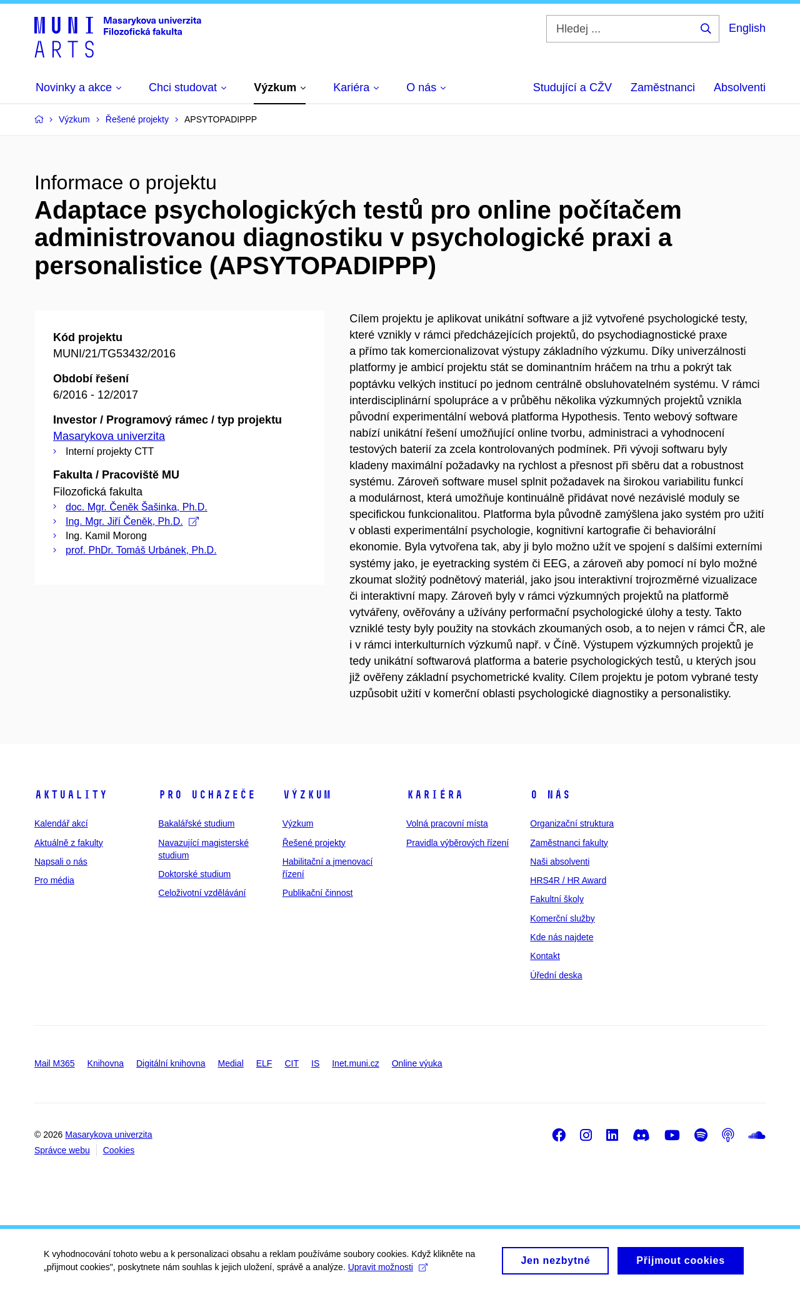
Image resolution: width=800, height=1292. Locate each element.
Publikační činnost (317, 893)
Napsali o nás (61, 862)
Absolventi (740, 87)
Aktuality (71, 795)
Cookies (119, 1150)
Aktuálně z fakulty (68, 843)
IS (315, 1063)
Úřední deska (556, 975)
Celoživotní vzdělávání (202, 893)
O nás (550, 795)
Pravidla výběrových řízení (457, 843)
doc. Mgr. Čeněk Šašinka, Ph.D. (137, 507)
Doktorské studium (194, 874)
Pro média (54, 880)
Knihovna (106, 1063)
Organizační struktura (572, 823)
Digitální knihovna (171, 1063)
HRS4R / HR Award (568, 880)
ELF (264, 1063)
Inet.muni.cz (355, 1063)
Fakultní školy (557, 899)
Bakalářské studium (196, 823)
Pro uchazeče (207, 795)
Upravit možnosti (388, 1271)
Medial (231, 1063)
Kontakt (544, 956)
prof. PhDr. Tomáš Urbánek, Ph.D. (141, 550)
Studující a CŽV (572, 87)
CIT (291, 1063)
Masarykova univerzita (109, 436)
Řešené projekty (314, 843)
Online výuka (417, 1063)
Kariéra (434, 795)
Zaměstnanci (663, 87)
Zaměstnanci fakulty (569, 843)
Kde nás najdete (561, 937)
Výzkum (306, 795)
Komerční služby (562, 918)
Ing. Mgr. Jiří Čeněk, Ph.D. (132, 521)
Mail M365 (54, 1063)
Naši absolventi (559, 862)
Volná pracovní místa (447, 823)
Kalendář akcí (61, 823)
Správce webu (62, 1150)
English (747, 28)
